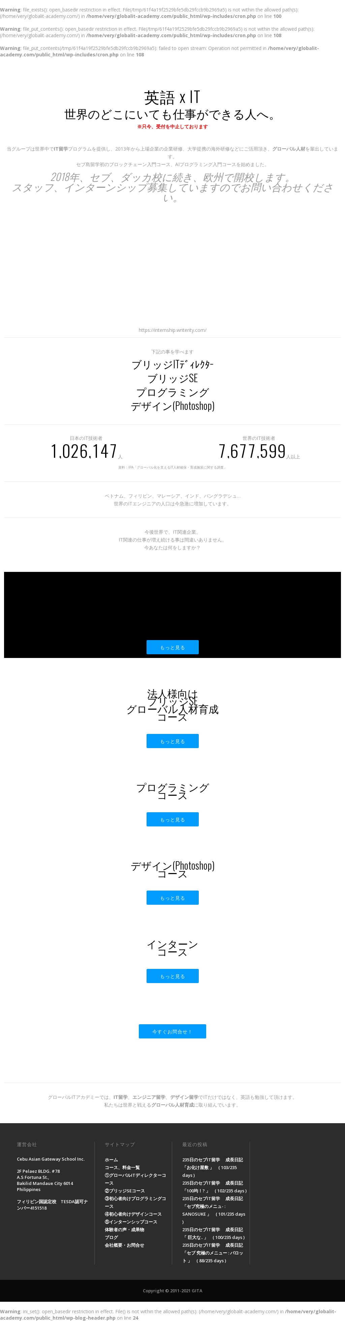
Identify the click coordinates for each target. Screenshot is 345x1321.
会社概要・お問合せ (300, 72)
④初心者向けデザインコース (133, 1214)
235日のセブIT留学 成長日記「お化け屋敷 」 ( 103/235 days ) (212, 1167)
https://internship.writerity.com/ (173, 330)
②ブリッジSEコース (125, 1191)
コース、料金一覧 (164, 72)
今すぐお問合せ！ (172, 1031)
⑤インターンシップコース (131, 1222)
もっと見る (172, 647)
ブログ (258, 72)
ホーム (125, 72)
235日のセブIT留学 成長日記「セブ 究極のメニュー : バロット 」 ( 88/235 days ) (212, 1253)
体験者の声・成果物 (218, 72)
